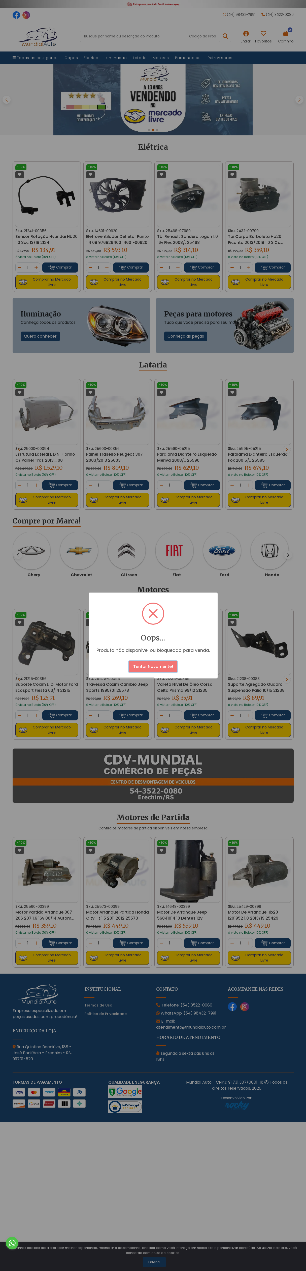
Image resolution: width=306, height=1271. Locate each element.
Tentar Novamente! (153, 666)
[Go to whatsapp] (12, 1247)
